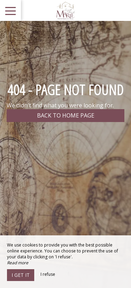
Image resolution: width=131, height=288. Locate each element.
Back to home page (65, 115)
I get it (21, 275)
